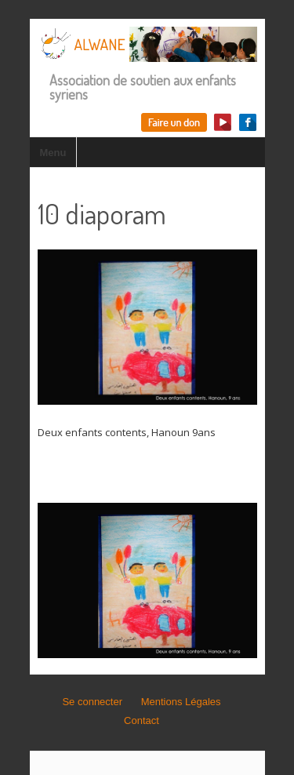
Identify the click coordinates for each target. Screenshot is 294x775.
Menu (53, 152)
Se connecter (92, 702)
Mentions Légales (181, 702)
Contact (141, 720)
